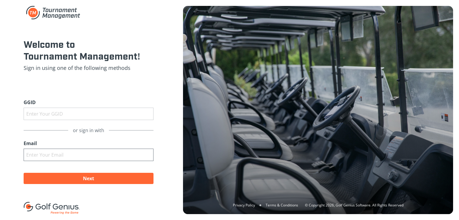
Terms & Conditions (282, 205)
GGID (30, 102)
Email (30, 143)
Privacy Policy (244, 205)
